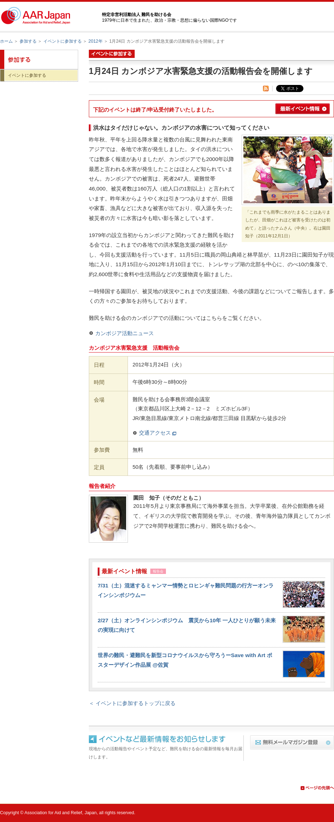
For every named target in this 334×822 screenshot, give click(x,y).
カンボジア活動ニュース (124, 333)
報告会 (158, 571)
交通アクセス (157, 433)
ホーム (6, 41)
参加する (28, 41)
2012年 (95, 41)
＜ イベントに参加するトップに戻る (132, 703)
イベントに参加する (62, 41)
